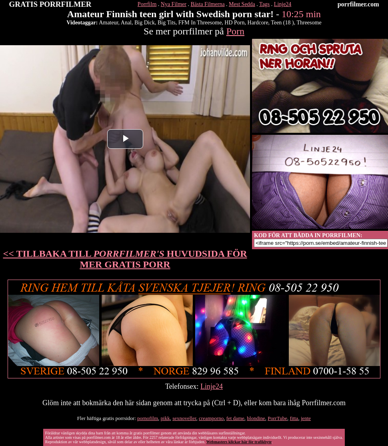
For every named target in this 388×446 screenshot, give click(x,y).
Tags (264, 4)
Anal (126, 23)
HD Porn (234, 23)
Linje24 (283, 4)
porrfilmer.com (358, 4)
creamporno (211, 418)
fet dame (235, 418)
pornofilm (147, 418)
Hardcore (258, 23)
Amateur (108, 23)
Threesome (308, 23)
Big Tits (167, 23)
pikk (165, 418)
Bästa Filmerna (207, 4)
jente (306, 418)
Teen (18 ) (282, 23)
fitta (294, 418)
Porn (235, 31)
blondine (256, 418)
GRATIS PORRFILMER (50, 4)
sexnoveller (184, 418)
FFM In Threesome (200, 23)
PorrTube (277, 418)
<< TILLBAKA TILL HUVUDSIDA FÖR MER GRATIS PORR (125, 259)
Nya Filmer (173, 4)
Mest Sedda (242, 4)
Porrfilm (147, 4)
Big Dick (144, 23)
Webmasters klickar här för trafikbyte (239, 442)
